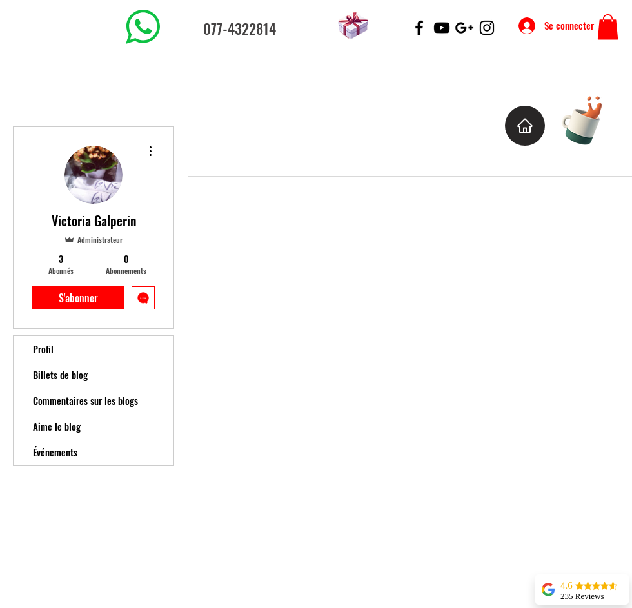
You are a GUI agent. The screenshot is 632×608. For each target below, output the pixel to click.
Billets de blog (60, 375)
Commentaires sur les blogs (85, 400)
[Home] (525, 126)
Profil (43, 349)
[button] (607, 26)
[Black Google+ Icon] (464, 27)
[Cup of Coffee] (588, 119)
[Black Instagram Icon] (487, 27)
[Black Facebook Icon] (419, 27)
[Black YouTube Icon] (441, 27)
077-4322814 (239, 28)
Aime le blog (57, 426)
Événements (55, 452)
